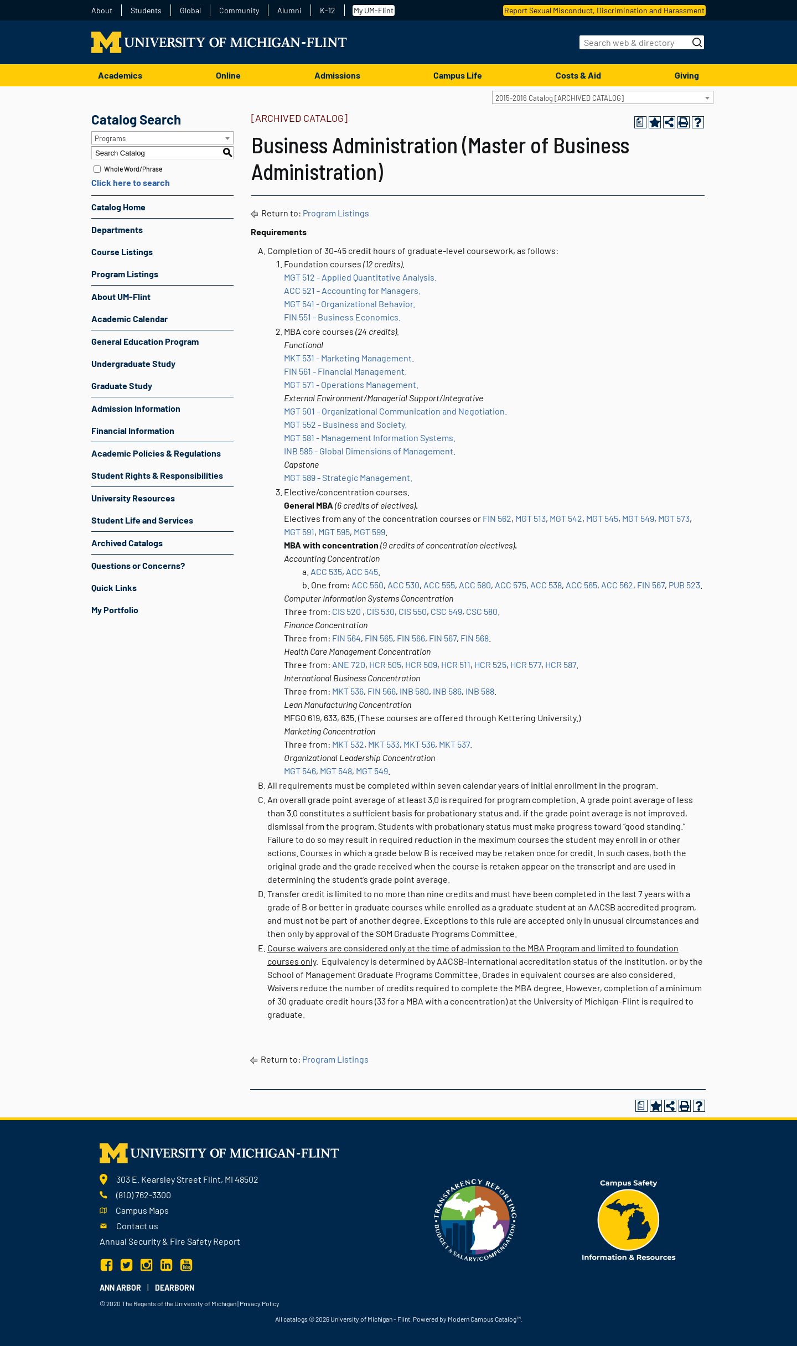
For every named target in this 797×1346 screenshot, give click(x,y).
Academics (120, 75)
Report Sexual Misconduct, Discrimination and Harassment (604, 10)
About (101, 10)
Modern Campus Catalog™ (484, 1319)
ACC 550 (367, 584)
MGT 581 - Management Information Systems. (370, 437)
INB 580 (414, 691)
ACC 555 (439, 584)
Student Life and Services (142, 520)
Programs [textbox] (110, 138)
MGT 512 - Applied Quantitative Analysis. (360, 277)
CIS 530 (380, 611)
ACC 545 (362, 571)
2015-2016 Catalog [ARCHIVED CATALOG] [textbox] (559, 98)
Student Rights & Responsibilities (157, 475)
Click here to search (130, 182)
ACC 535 (326, 571)
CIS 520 (346, 611)
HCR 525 (490, 664)
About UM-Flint (121, 296)
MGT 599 (369, 531)
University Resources (133, 498)
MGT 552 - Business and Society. (345, 424)
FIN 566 (411, 638)
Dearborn (174, 1287)
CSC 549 (446, 611)
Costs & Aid (578, 75)
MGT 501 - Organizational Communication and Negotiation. (395, 411)
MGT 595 (334, 531)
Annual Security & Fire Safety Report (170, 1241)
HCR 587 (560, 664)
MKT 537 (454, 744)
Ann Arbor (120, 1287)
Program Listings (124, 273)
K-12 (327, 10)
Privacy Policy (260, 1303)
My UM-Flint (374, 10)
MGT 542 (566, 518)
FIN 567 (651, 584)
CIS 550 (412, 611)
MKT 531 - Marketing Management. (349, 358)
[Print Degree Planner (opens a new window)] (640, 122)
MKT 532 (348, 744)
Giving (687, 75)
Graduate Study (121, 385)
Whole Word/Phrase (133, 169)
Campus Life (457, 75)
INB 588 (479, 691)
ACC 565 (581, 584)
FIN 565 (379, 638)
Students (146, 10)
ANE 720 (348, 664)
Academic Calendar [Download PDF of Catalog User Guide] (129, 318)
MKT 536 (348, 691)
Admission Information (135, 408)
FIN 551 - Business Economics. (342, 317)
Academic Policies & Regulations (156, 453)
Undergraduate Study (133, 363)
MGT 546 (300, 770)
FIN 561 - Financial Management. (345, 371)
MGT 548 (336, 770)
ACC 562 (617, 584)
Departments (117, 229)
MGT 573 (674, 518)
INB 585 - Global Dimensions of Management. (370, 451)
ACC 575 (510, 584)
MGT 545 (602, 518)
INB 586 (447, 691)
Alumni (289, 10)
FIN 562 (497, 518)
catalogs (295, 1319)
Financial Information (132, 430)
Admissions (337, 75)
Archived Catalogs (127, 542)
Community (239, 10)
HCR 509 (421, 664)
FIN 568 (474, 638)
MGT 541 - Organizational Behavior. (349, 303)
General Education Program (145, 341)
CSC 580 (482, 611)
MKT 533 (384, 744)
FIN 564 (346, 638)
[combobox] (602, 97)
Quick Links (114, 587)
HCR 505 (385, 664)
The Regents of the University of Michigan (179, 1303)
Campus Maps (142, 1210)
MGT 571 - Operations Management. (351, 384)
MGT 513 (530, 518)
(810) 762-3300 (143, 1194)
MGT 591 (299, 531)
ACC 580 (475, 584)
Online (228, 75)
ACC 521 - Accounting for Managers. (352, 290)
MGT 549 (638, 518)
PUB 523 (684, 584)
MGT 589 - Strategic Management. (348, 477)
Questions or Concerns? (138, 565)
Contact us (137, 1225)
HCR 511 (455, 664)
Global (190, 10)
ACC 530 (403, 584)
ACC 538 (546, 584)
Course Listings (122, 251)
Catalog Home (118, 206)
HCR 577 (525, 664)
